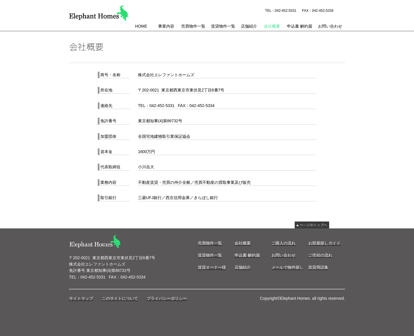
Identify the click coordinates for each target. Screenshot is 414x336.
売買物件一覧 (193, 26)
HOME (141, 26)
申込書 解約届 (299, 26)
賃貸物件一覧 (223, 26)
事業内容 (166, 26)
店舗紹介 (249, 26)
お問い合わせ (330, 26)
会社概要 (272, 26)
